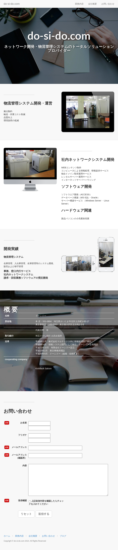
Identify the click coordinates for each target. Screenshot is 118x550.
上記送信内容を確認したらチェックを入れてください (46, 502)
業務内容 (79, 4)
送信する (43, 513)
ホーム (7, 536)
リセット (26, 513)
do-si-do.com (12, 3)
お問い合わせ (107, 4)
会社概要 (92, 4)
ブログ (63, 536)
